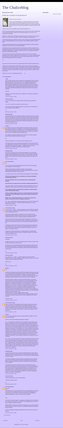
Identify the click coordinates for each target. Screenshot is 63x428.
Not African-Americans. (17, 19)
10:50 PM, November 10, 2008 (11, 123)
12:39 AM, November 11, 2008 (11, 158)
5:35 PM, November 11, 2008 (10, 373)
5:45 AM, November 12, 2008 (10, 412)
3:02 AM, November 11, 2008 (10, 205)
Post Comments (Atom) (23, 424)
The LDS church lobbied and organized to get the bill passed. (16, 104)
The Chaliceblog (15, 7)
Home (21, 420)
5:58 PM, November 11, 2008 (10, 384)
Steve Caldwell (8, 161)
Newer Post (5, 420)
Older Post (37, 420)
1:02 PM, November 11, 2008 (10, 311)
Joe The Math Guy (9, 207)
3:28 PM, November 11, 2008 (10, 348)
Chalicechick (7, 99)
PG (5, 126)
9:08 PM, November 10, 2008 (10, 111)
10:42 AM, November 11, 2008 (11, 300)
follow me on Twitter (57, 13)
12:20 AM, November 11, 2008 (11, 148)
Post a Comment (7, 415)
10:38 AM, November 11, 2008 (11, 252)
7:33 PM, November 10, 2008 (10, 96)
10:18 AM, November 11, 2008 (11, 235)
